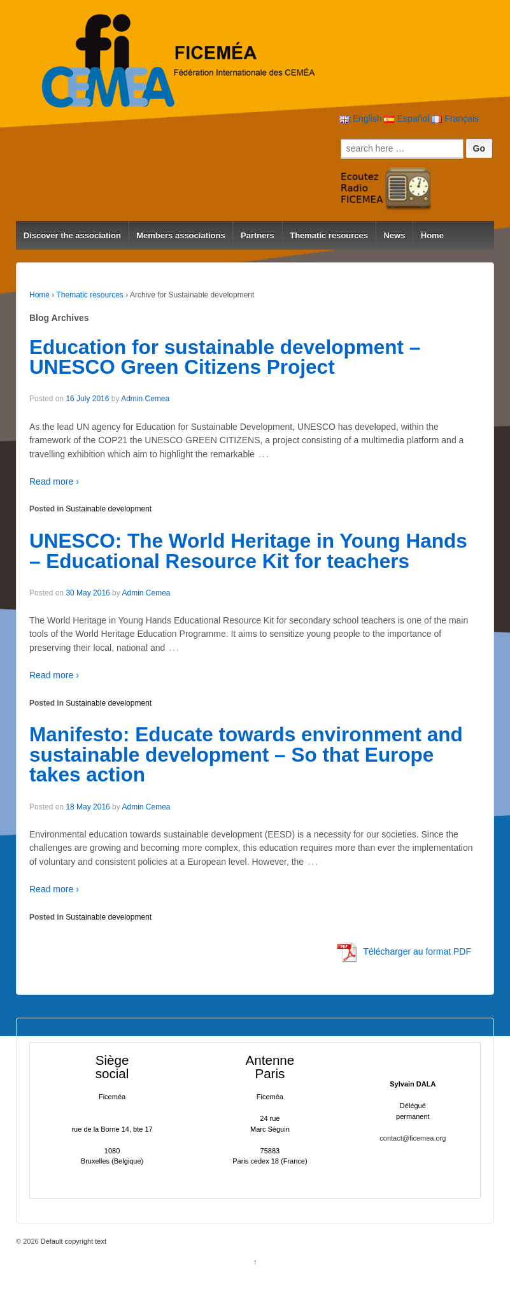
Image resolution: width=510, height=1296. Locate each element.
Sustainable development (109, 508)
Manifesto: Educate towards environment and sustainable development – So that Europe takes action (246, 754)
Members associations (180, 235)
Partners (257, 235)
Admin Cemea (145, 398)
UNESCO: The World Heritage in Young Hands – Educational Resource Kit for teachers (248, 551)
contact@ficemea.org (412, 1138)
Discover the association (72, 235)
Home (432, 235)
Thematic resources (329, 235)
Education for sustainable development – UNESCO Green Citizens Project (224, 357)
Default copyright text (72, 1241)
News (394, 235)
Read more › (54, 481)
